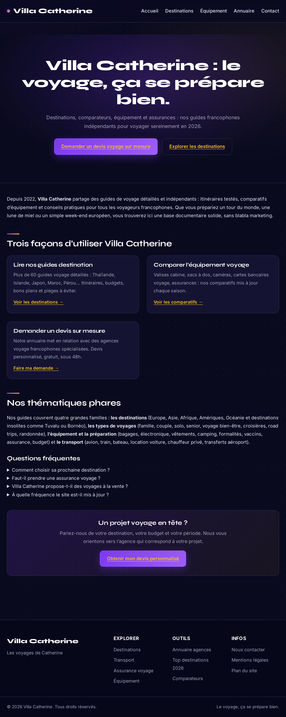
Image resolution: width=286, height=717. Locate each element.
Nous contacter (248, 649)
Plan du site (244, 670)
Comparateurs (187, 678)
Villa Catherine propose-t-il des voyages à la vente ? (70, 486)
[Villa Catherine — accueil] (50, 11)
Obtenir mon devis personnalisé (143, 558)
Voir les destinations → (38, 302)
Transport (124, 660)
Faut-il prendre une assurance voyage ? (56, 478)
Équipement (213, 11)
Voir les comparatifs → (178, 302)
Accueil (149, 11)
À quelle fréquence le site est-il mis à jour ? (60, 495)
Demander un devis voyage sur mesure (106, 146)
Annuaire (244, 11)
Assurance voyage (133, 670)
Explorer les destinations (197, 146)
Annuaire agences (191, 649)
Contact (270, 11)
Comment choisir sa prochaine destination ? (61, 470)
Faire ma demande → (36, 368)
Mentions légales (250, 660)
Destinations (179, 11)
